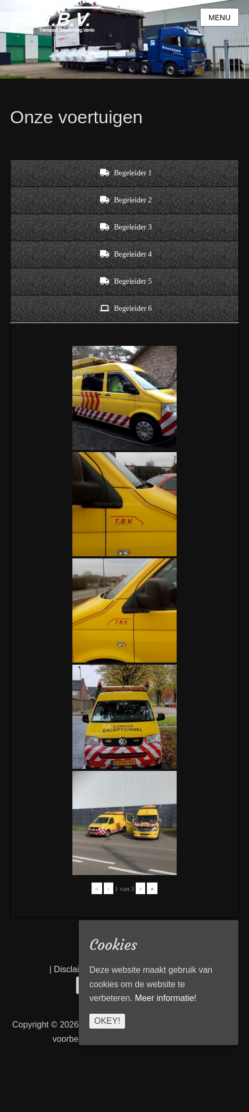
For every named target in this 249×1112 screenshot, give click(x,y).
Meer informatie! (165, 998)
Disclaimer (74, 969)
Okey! (107, 1020)
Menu (219, 17)
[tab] (124, 173)
